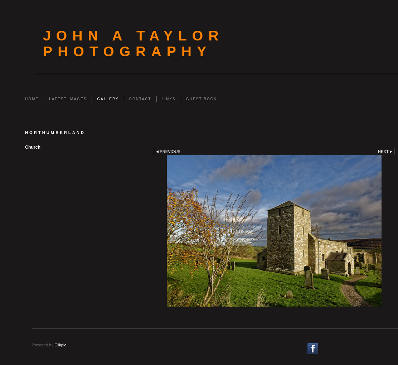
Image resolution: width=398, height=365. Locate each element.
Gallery (107, 99)
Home (32, 99)
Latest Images (68, 99)
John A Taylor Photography (133, 43)
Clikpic (60, 345)
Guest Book (201, 99)
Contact (140, 99)
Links (169, 99)
